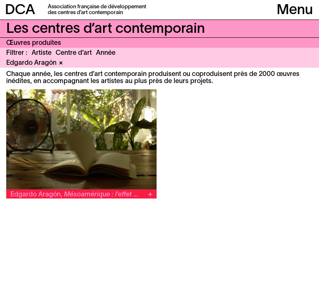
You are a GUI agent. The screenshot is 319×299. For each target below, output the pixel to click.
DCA (20, 10)
